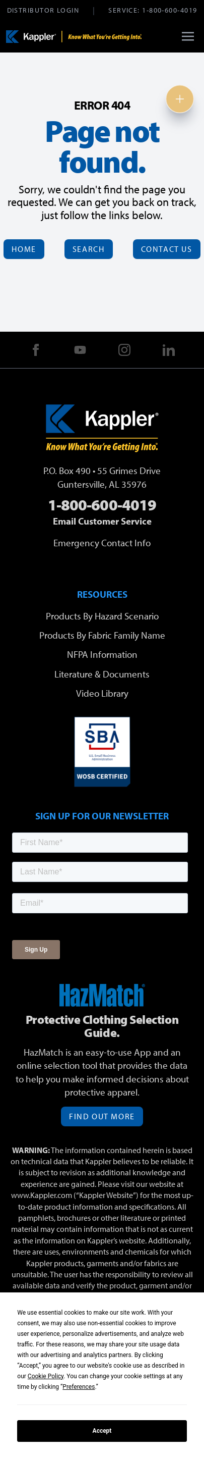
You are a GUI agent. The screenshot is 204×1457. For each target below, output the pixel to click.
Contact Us (166, 249)
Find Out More (102, 1116)
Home (24, 249)
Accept (102, 1430)
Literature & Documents (102, 674)
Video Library (102, 693)
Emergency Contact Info (102, 543)
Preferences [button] (78, 1386)
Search (89, 249)
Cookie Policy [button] (45, 1376)
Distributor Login (43, 10)
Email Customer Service (102, 521)
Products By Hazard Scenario (102, 616)
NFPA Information (102, 654)
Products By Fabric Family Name (102, 635)
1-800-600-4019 (169, 10)
